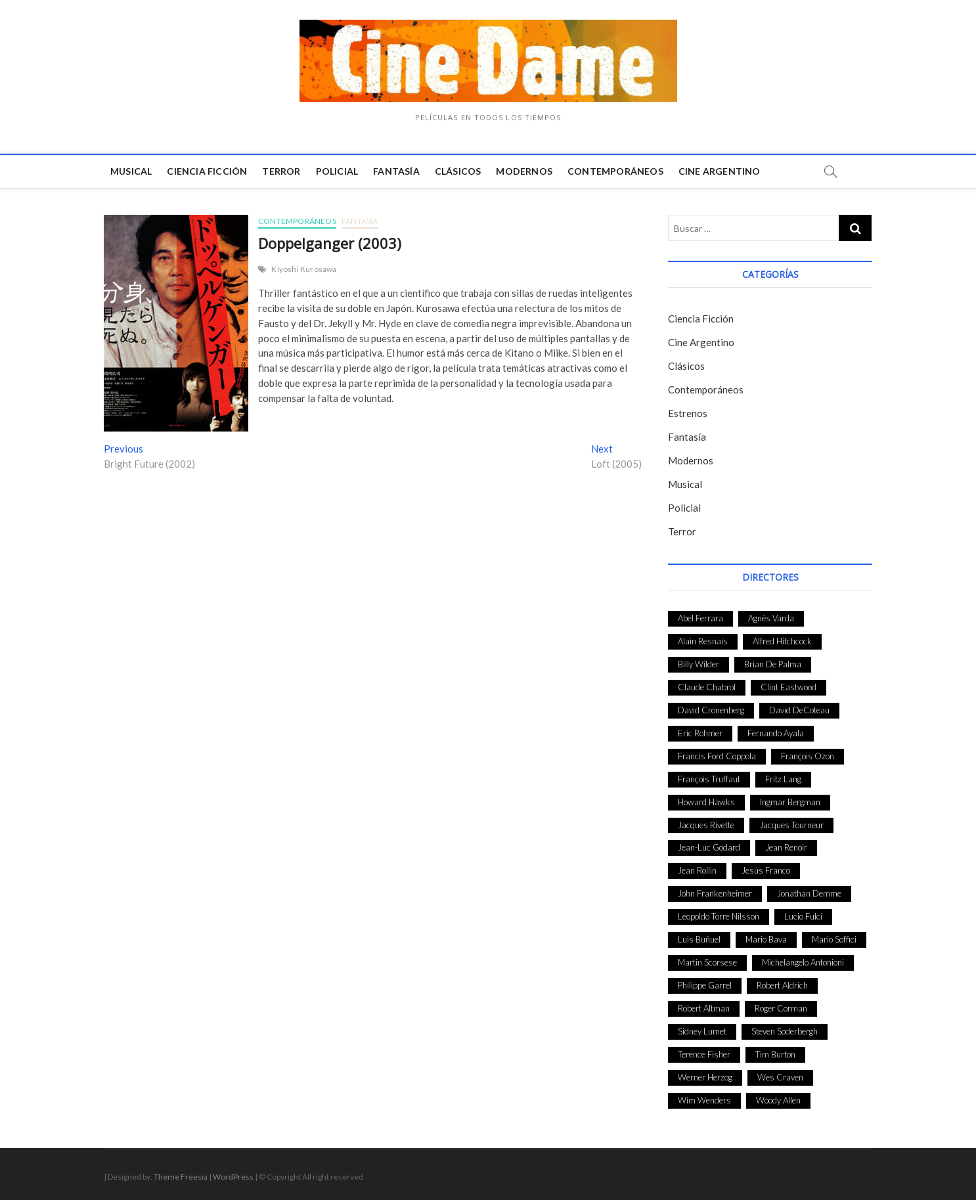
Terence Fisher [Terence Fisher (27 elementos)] (704, 1054)
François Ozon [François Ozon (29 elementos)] (807, 756)
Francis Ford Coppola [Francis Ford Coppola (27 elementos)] (717, 756)
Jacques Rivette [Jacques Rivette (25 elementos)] (706, 825)
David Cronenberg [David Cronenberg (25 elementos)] (711, 710)
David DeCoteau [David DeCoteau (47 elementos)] (799, 710)
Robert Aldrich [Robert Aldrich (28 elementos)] (782, 985)
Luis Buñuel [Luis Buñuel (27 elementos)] (699, 939)
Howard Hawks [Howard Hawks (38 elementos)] (706, 802)
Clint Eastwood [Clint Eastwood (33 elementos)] (788, 687)
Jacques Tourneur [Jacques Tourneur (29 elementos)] (791, 825)
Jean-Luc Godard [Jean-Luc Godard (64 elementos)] (709, 847)
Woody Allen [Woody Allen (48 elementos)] (778, 1100)
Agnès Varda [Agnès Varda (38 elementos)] (771, 618)
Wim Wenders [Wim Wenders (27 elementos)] (704, 1100)
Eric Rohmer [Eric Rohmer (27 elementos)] (700, 733)
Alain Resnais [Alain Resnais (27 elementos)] (703, 641)
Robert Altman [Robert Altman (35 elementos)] (704, 1008)
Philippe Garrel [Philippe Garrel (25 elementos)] (705, 985)
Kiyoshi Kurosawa (303, 269)
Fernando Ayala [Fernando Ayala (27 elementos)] (775, 733)
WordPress (233, 1177)
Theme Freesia (181, 1177)
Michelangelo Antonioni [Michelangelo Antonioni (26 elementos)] (803, 962)
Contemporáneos (615, 171)
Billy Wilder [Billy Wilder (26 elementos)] (698, 664)
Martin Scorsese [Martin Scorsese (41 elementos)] (707, 962)
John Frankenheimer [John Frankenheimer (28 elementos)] (715, 893)
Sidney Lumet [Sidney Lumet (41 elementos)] (702, 1031)
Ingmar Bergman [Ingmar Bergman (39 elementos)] (790, 802)
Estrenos (687, 413)
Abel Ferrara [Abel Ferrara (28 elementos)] (700, 618)
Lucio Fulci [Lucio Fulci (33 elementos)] (803, 916)
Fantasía (396, 171)
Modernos (524, 171)
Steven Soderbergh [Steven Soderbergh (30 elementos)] (784, 1031)
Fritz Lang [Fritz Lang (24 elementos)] (783, 779)
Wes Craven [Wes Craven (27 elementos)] (780, 1077)
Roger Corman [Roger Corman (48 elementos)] (781, 1008)
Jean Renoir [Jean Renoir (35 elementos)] (786, 847)
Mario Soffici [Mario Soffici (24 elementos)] (834, 939)
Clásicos (458, 171)
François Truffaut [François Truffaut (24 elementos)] (709, 779)
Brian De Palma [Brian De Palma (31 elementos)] (772, 664)
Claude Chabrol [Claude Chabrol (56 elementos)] (707, 687)
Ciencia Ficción (207, 171)
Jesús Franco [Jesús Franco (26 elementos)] (766, 870)
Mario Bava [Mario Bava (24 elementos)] (766, 939)
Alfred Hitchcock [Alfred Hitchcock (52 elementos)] (782, 641)
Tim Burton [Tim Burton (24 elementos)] (775, 1054)
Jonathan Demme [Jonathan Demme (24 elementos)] (809, 893)
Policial (337, 171)
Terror (281, 171)
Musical (131, 171)
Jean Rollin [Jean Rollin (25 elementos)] (697, 870)
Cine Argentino (719, 171)
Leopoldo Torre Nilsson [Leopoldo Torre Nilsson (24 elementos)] (718, 916)
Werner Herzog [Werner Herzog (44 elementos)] (705, 1077)
